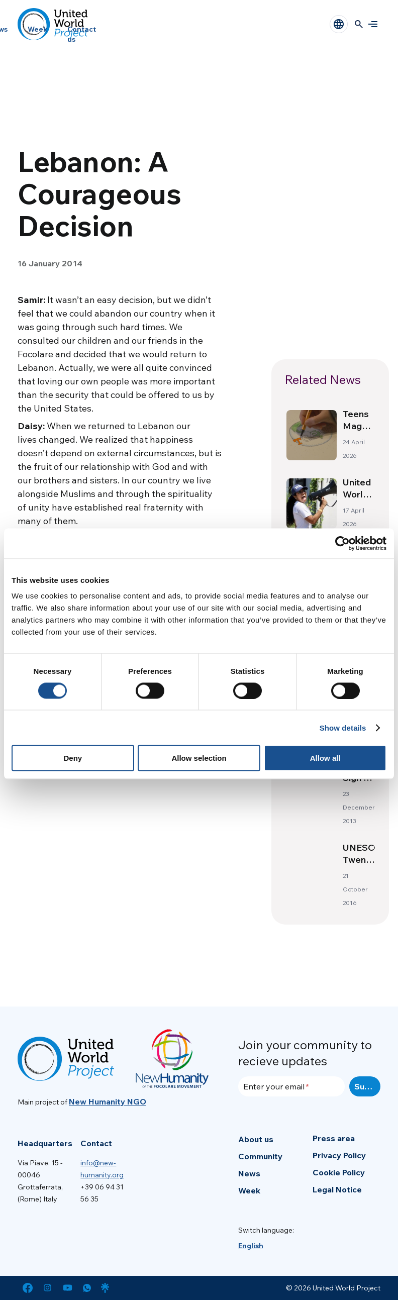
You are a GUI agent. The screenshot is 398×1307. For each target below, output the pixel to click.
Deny (72, 758)
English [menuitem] (250, 1245)
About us (255, 1139)
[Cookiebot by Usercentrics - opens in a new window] (342, 543)
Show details (343, 727)
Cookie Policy (339, 1172)
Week (37, 29)
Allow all (325, 758)
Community (260, 1156)
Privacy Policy (339, 1155)
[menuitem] (250, 1245)
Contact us (81, 34)
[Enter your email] (291, 1086)
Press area (334, 1138)
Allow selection (198, 758)
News (249, 1173)
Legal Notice (337, 1189)
